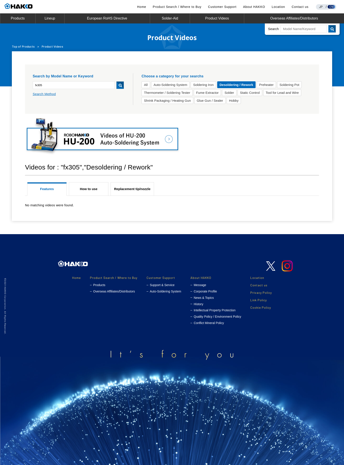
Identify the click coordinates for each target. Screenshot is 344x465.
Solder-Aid (170, 18)
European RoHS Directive (107, 18)
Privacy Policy (261, 292)
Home (141, 7)
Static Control (250, 92)
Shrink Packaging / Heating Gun (167, 100)
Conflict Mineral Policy (209, 323)
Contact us (300, 7)
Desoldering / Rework (236, 85)
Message (200, 285)
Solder (229, 92)
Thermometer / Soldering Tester (167, 92)
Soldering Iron (203, 85)
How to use (88, 189)
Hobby (233, 100)
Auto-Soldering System (170, 85)
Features (47, 189)
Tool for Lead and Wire (282, 92)
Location (278, 7)
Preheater (266, 85)
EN (331, 7)
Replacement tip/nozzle (132, 189)
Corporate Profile (205, 291)
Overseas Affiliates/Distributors (294, 18)
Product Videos (217, 18)
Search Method (44, 94)
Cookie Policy (260, 307)
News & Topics (204, 297)
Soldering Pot (289, 85)
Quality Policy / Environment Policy (217, 316)
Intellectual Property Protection (215, 310)
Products (18, 18)
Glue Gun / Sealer (210, 100)
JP (321, 7)
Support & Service (162, 285)
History (198, 304)
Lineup (50, 18)
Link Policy (258, 300)
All (146, 85)
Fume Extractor (207, 92)
